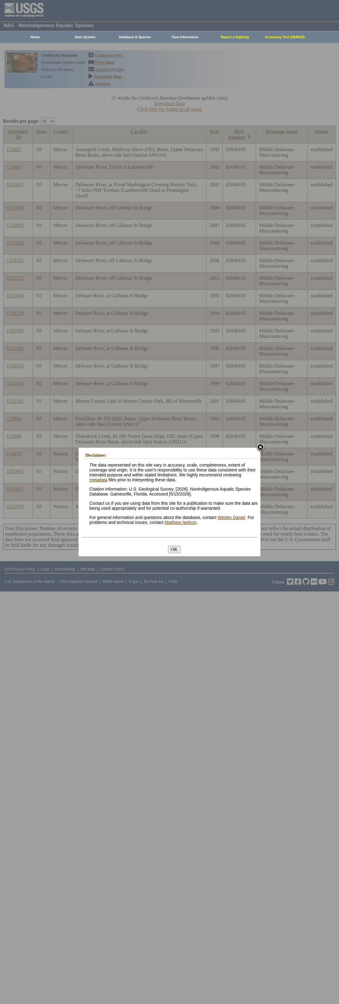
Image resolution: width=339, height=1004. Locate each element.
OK (174, 549)
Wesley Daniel (231, 517)
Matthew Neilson (181, 522)
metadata (98, 479)
